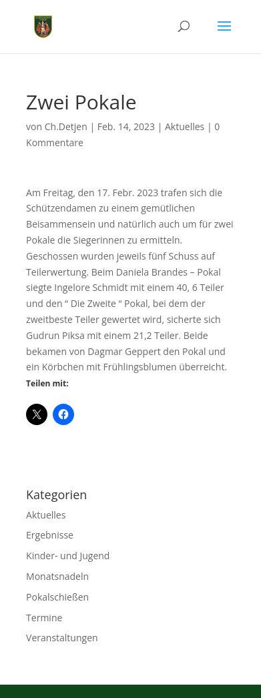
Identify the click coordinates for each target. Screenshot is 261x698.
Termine (44, 617)
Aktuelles (184, 126)
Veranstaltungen (61, 637)
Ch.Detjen (66, 126)
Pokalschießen (57, 597)
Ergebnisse (49, 535)
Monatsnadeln (57, 576)
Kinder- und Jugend (67, 555)
